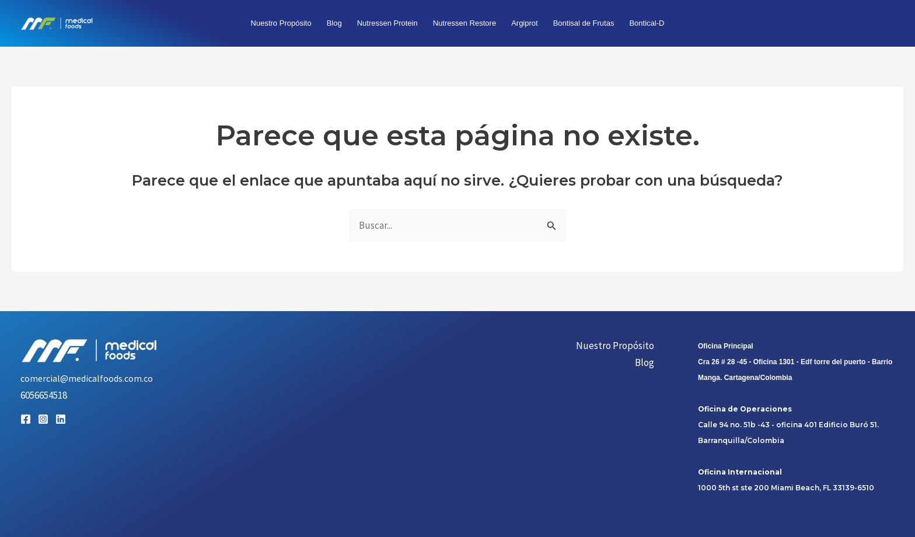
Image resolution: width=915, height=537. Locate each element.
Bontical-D (646, 23)
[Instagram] (43, 419)
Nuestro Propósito (281, 23)
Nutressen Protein (387, 23)
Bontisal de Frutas (583, 23)
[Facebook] (25, 419)
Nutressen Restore (464, 23)
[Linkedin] (60, 419)
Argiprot (524, 23)
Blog (334, 23)
